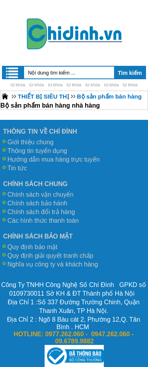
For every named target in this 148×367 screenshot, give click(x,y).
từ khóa (18, 84)
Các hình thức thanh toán (43, 220)
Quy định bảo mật (32, 247)
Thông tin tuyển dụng (37, 150)
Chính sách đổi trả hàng (41, 212)
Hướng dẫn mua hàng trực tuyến (53, 159)
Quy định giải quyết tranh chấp (50, 255)
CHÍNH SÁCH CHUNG (35, 184)
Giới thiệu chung (30, 142)
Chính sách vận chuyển (40, 194)
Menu (12, 72)
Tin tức (17, 168)
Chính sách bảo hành (37, 203)
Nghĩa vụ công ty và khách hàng (52, 264)
